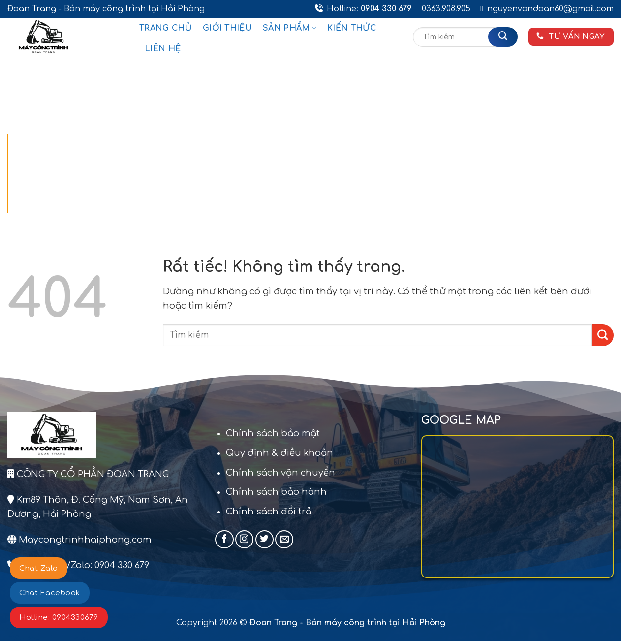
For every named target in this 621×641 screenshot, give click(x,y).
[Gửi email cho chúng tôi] (284, 539)
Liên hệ (163, 48)
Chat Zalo (38, 568)
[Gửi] (503, 37)
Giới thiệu (227, 28)
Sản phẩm (289, 27)
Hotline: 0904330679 (58, 617)
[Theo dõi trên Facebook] (224, 539)
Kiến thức (351, 28)
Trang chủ (165, 28)
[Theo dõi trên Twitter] (264, 539)
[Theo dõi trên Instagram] (244, 539)
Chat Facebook (49, 593)
